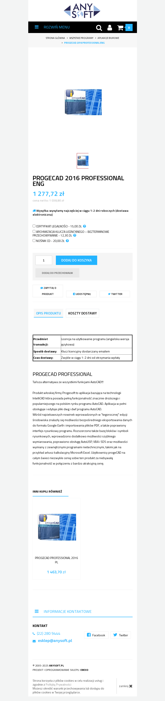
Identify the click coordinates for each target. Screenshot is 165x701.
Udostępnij (82, 294)
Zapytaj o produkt (48, 291)
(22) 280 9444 (48, 633)
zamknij (126, 686)
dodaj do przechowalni (57, 273)
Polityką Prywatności (58, 684)
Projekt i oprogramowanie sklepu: (60, 670)
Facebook (96, 635)
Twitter (115, 294)
